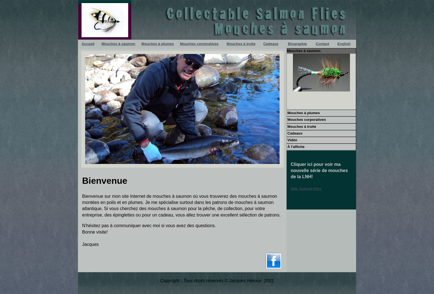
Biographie (297, 44)
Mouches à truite (240, 44)
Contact (322, 44)
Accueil (88, 44)
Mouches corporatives (199, 44)
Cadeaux (270, 44)
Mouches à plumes (157, 44)
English (343, 44)
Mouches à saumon (118, 44)
